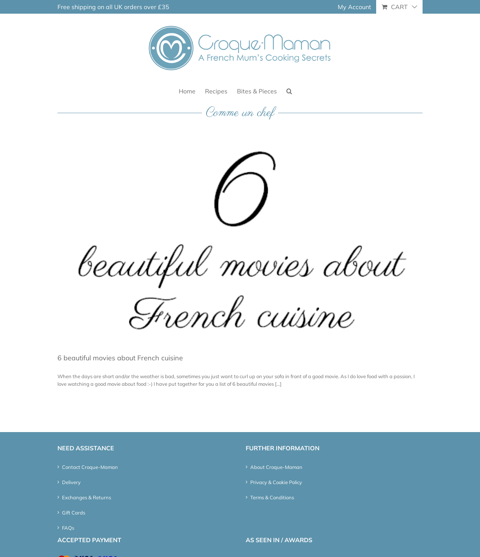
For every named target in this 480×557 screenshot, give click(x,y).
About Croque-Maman (276, 467)
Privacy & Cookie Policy (276, 482)
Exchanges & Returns (86, 497)
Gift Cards (73, 513)
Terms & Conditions (272, 497)
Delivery (71, 482)
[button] (289, 90)
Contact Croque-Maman (90, 467)
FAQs (68, 528)
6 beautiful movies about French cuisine (120, 357)
